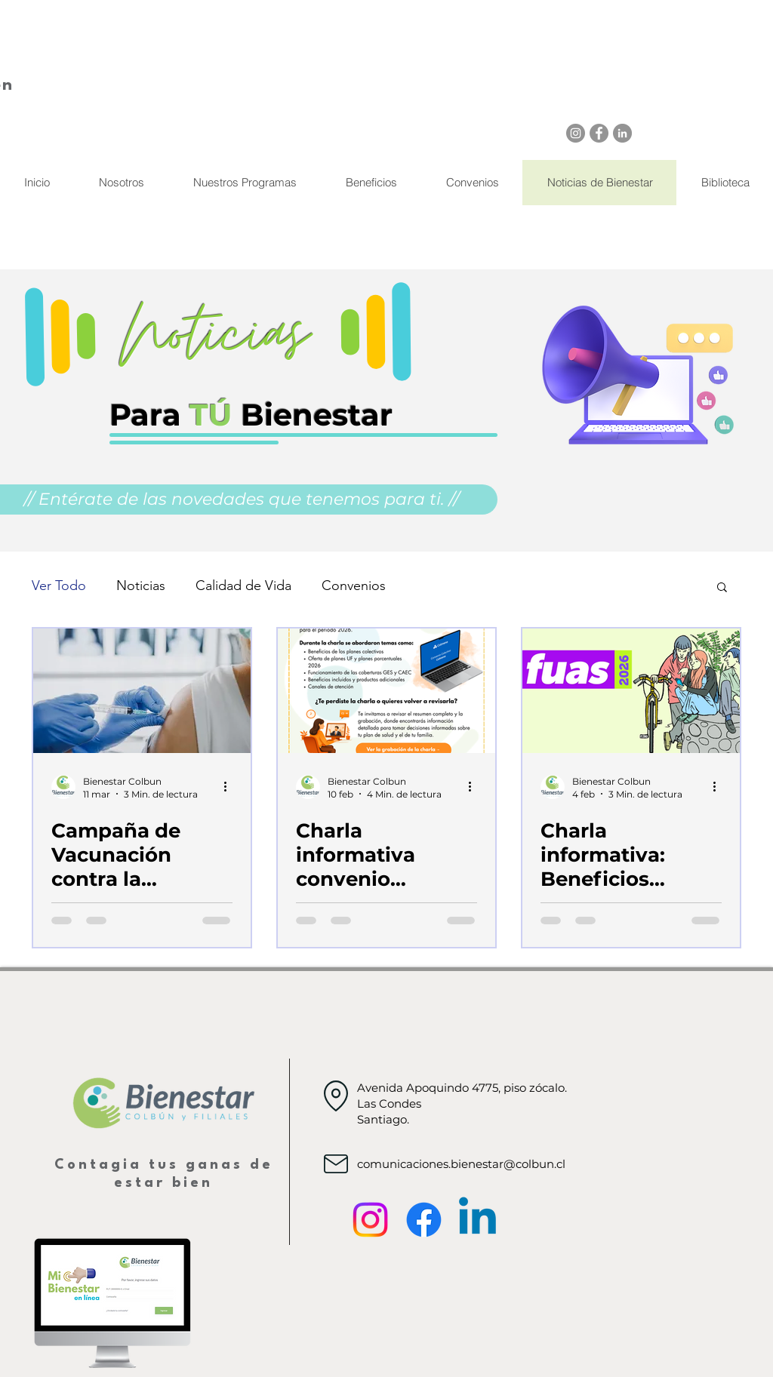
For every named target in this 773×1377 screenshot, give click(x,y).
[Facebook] (599, 133)
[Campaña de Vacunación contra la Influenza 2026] (142, 691)
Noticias (140, 585)
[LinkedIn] (622, 133)
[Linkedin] (477, 1220)
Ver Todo (59, 585)
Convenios (354, 585)
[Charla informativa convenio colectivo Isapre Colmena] (386, 691)
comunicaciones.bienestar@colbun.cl (461, 1164)
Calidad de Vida (243, 585)
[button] (722, 588)
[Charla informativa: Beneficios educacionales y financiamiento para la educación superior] (631, 691)
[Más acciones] (230, 787)
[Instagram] (575, 133)
